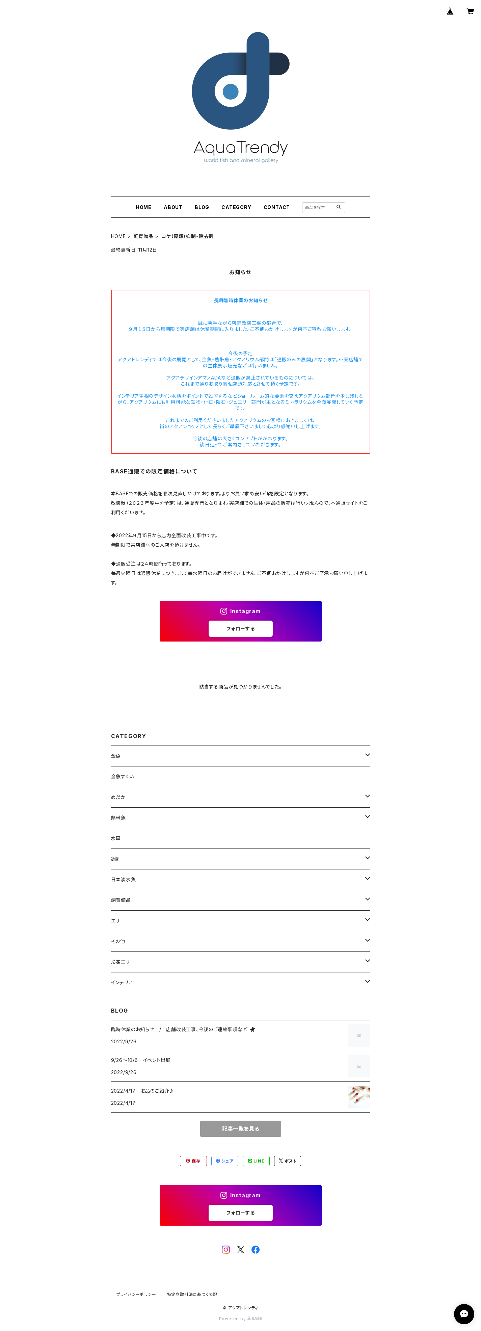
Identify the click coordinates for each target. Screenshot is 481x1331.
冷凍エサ (120, 962)
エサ (116, 920)
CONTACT (277, 207)
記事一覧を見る (240, 1128)
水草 (116, 838)
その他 (118, 941)
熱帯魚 (118, 817)
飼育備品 (144, 236)
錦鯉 (116, 859)
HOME (144, 207)
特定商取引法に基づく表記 (192, 1294)
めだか (118, 797)
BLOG (202, 207)
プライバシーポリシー (136, 1294)
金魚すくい (122, 776)
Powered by (240, 1318)
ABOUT (173, 207)
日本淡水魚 (123, 879)
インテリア (122, 982)
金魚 (116, 756)
